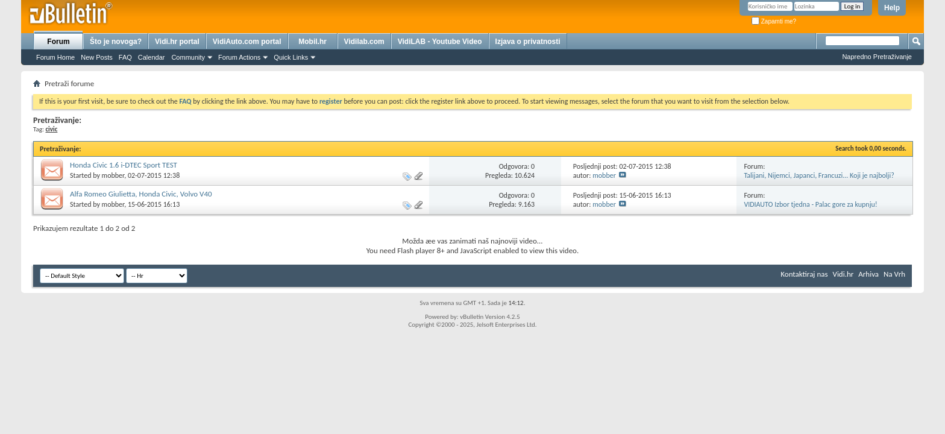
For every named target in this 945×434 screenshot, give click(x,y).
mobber (113, 175)
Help (892, 8)
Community (188, 57)
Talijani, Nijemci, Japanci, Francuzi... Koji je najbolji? (819, 175)
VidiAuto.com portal (247, 41)
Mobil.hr (312, 41)
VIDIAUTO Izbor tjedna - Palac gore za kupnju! (810, 204)
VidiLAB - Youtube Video (440, 41)
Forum (58, 41)
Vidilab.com (364, 41)
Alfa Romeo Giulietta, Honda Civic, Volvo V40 (141, 193)
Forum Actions (239, 57)
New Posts (97, 57)
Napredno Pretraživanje (877, 56)
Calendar (151, 57)
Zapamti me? (774, 21)
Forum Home (55, 57)
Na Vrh (894, 273)
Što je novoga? (116, 41)
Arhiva (868, 273)
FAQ (125, 57)
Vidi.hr (843, 273)
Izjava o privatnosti (527, 41)
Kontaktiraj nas (803, 273)
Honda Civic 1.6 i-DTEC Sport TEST (123, 164)
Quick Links (291, 57)
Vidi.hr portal (177, 41)
